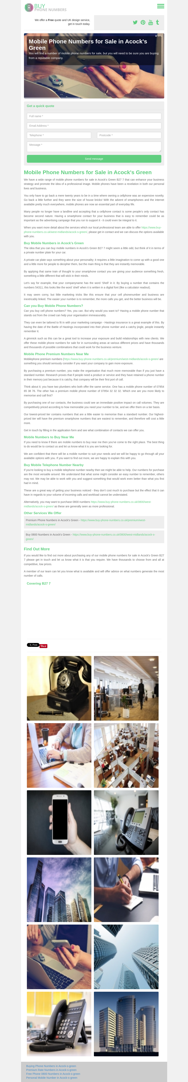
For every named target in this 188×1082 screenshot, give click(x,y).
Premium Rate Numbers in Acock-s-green (51, 1069)
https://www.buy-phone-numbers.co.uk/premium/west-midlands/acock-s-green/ (111, 359)
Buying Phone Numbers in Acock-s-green (51, 1066)
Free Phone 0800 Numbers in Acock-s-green (53, 1073)
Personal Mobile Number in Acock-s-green (51, 1077)
